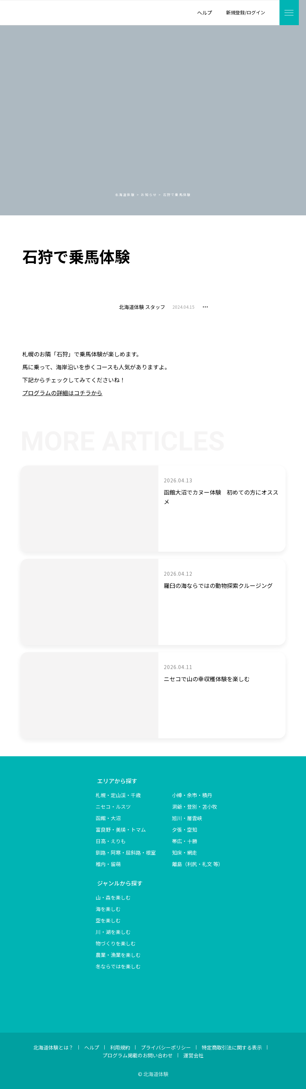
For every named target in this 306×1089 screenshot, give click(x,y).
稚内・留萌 (108, 864)
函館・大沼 (108, 818)
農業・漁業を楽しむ (118, 954)
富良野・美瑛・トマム (121, 829)
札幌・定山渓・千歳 (118, 795)
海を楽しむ (108, 908)
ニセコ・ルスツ (113, 806)
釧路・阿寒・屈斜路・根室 (126, 852)
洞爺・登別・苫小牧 (194, 806)
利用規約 (120, 1047)
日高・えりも (111, 841)
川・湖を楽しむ (113, 931)
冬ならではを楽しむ (118, 966)
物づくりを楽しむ (116, 943)
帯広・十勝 (184, 841)
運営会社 (193, 1055)
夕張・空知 (184, 829)
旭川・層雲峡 (187, 818)
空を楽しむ (108, 920)
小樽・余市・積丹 (192, 795)
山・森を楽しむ (113, 897)
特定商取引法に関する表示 (232, 1047)
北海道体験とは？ (53, 1047)
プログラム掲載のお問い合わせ (137, 1055)
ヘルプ (91, 1047)
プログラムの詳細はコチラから (62, 392)
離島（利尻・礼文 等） (197, 864)
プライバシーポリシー (166, 1047)
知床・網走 (184, 852)
